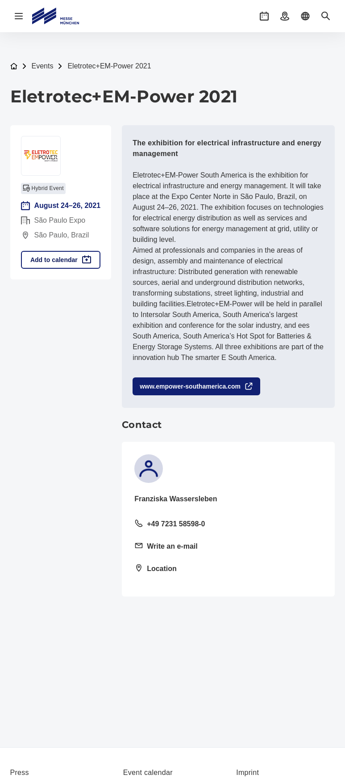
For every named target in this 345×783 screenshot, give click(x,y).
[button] (264, 16)
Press (19, 772)
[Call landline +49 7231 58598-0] (228, 524)
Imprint (247, 772)
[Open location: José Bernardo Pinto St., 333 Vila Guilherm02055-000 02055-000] (228, 569)
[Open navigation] (19, 16)
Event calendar (148, 772)
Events (43, 66)
